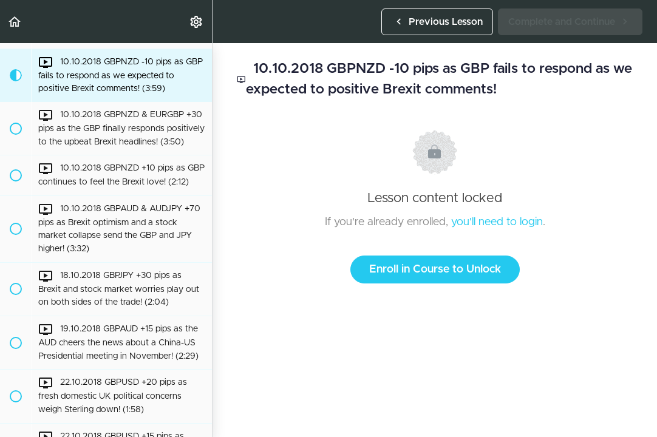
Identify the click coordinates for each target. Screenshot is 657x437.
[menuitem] (197, 21)
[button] (15, 21)
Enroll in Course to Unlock (435, 269)
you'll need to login (497, 222)
